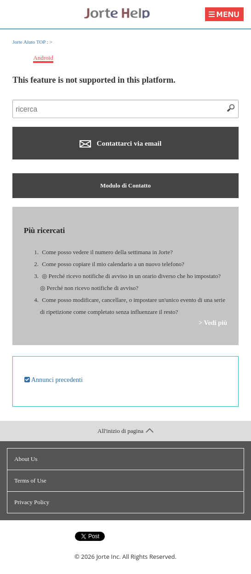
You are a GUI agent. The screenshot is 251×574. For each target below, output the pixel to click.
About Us (25, 458)
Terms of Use (30, 480)
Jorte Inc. (108, 556)
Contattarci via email (121, 143)
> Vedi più (213, 322)
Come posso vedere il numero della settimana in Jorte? (107, 252)
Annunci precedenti (53, 379)
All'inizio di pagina (125, 430)
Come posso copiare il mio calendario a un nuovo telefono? (113, 264)
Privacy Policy (31, 502)
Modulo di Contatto (125, 185)
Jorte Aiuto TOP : (30, 42)
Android (43, 57)
